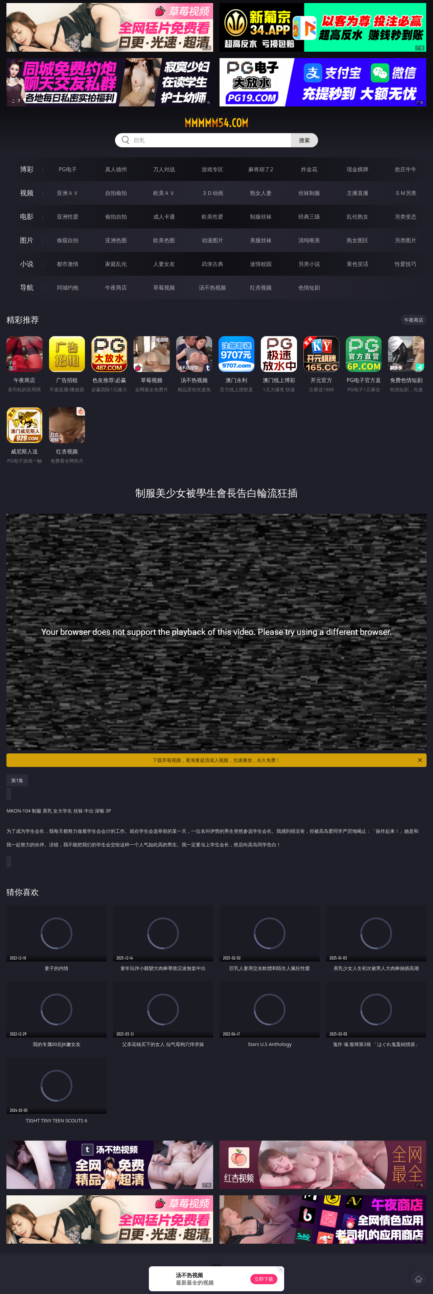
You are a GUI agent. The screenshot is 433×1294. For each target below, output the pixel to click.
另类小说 (309, 264)
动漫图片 (212, 240)
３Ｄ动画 (212, 193)
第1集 (17, 780)
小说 (26, 263)
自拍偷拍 (116, 193)
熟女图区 (357, 240)
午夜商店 (116, 287)
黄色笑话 (357, 264)
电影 (26, 216)
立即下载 (263, 1279)
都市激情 (67, 264)
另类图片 (405, 240)
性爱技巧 (405, 264)
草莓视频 (164, 287)
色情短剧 (309, 287)
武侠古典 (212, 264)
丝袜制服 (309, 193)
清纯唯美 (309, 240)
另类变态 (405, 216)
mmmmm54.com (216, 123)
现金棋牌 (357, 169)
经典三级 (309, 216)
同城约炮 (67, 287)
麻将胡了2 (260, 169)
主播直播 (357, 193)
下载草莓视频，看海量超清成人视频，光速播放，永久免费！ (288, 760)
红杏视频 (261, 287)
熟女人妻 (261, 193)
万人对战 (164, 169)
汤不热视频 (212, 287)
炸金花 (309, 169)
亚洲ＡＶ (67, 193)
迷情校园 (261, 264)
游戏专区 (212, 169)
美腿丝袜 (261, 240)
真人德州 (116, 169)
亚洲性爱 (67, 216)
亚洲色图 (116, 240)
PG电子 (67, 169)
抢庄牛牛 (405, 169)
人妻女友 (164, 264)
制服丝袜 (261, 216)
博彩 (26, 169)
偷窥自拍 (67, 240)
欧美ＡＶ (164, 193)
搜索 (304, 140)
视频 (26, 192)
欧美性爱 (212, 216)
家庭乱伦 (116, 264)
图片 (26, 240)
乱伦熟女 (357, 216)
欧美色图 (164, 240)
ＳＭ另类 (405, 193)
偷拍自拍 (116, 216)
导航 (26, 287)
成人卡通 (164, 216)
